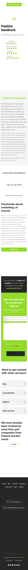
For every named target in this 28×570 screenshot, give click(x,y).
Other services (9, 411)
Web (4, 384)
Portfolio (14, 483)
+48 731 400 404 (8, 557)
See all (14, 444)
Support (6, 402)
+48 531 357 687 (14, 185)
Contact (21, 487)
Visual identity (8, 393)
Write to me (14, 249)
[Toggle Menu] (14, 19)
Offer (9, 483)
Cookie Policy (9, 560)
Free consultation (14, 4)
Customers (22, 483)
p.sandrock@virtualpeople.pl (14, 195)
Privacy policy (18, 560)
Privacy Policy (14, 346)
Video (15, 487)
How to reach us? (15, 502)
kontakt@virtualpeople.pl (18, 557)
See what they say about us (15, 507)
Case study (8, 487)
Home (4, 483)
